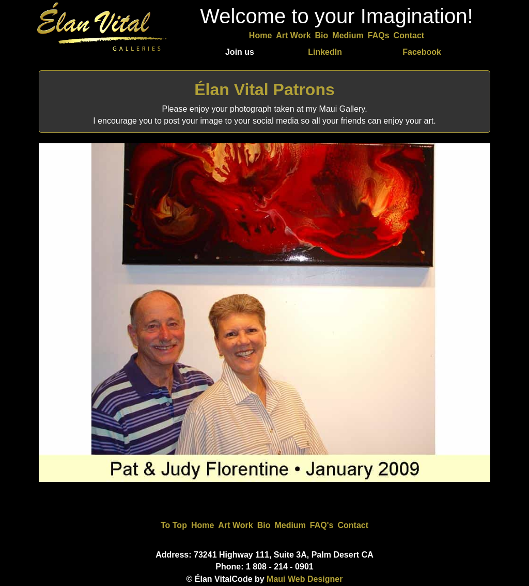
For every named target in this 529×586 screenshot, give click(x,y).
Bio (322, 35)
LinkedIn (325, 52)
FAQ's (322, 525)
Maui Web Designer (305, 579)
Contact (409, 35)
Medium (347, 35)
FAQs (379, 35)
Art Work (293, 35)
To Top (174, 525)
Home (260, 35)
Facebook (421, 52)
